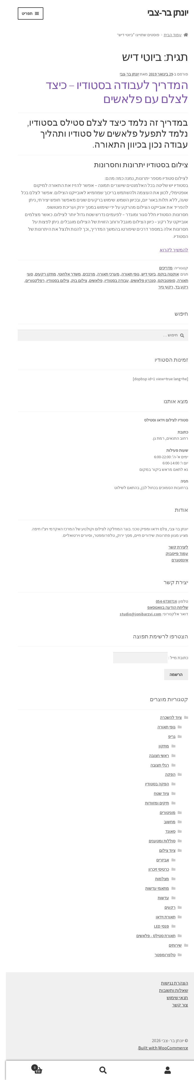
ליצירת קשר (172, 547)
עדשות (157, 897)
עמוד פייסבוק (171, 553)
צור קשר (174, 1005)
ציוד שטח (155, 793)
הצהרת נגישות (168, 983)
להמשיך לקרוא (168, 250)
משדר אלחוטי (63, 274)
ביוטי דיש (142, 274)
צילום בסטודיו (52, 280)
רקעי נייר (159, 287)
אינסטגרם (174, 560)
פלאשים (90, 280)
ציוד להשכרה (165, 717)
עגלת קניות (45, 1066)
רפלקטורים (29, 280)
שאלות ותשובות (167, 990)
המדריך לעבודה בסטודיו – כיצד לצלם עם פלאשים (111, 91)
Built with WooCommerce (157, 1048)
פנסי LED (155, 926)
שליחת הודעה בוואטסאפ (161, 607)
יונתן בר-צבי (161, 12)
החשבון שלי (161, 1070)
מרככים (83, 274)
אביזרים (156, 860)
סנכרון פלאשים (137, 280)
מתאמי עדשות (151, 888)
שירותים (169, 945)
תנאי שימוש (171, 997)
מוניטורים (162, 812)
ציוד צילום (161, 850)
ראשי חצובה (153, 755)
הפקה (164, 774)
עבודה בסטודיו (111, 280)
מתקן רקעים (39, 274)
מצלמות (156, 878)
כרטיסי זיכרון (152, 869)
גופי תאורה (124, 274)
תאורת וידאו (160, 917)
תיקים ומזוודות (151, 803)
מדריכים (160, 267)
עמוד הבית (167, 34)
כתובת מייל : (144, 657)
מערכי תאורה (102, 274)
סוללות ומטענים (156, 840)
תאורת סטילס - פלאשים (150, 935)
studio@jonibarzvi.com (134, 613)
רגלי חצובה (153, 765)
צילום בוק (73, 280)
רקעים (164, 907)
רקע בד (175, 287)
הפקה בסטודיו (151, 784)
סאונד (164, 831)
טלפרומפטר (159, 954)
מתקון (158, 746)
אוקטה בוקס (162, 274)
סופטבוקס (160, 280)
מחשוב (164, 821)
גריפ (166, 736)
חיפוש (97, 1070)
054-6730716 (160, 601)
